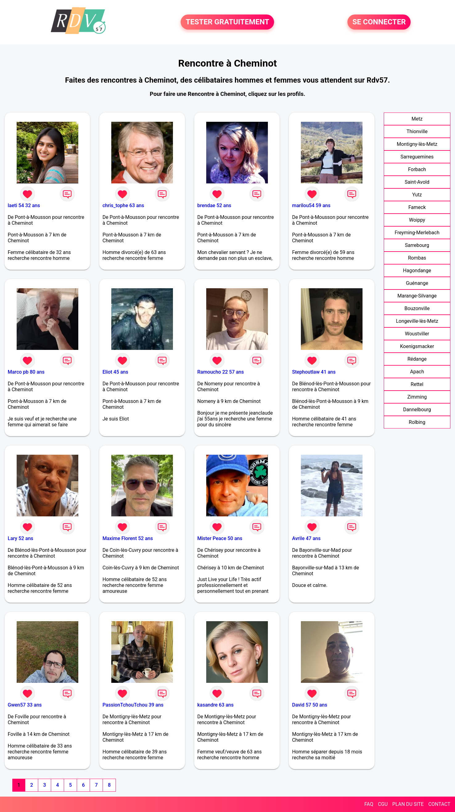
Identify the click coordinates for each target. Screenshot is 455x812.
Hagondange (417, 270)
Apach (417, 372)
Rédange (417, 359)
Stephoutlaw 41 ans (313, 372)
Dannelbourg (417, 409)
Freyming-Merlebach (417, 233)
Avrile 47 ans (306, 538)
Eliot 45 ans (115, 372)
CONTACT (439, 804)
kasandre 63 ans (215, 705)
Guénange (417, 283)
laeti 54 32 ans (24, 205)
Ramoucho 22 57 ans (220, 372)
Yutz (417, 195)
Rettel (417, 384)
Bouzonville (417, 308)
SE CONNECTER (379, 22)
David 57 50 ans (309, 705)
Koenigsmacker (417, 346)
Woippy (417, 220)
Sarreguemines (416, 157)
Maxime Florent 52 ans (127, 538)
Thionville (417, 131)
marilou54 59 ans (311, 205)
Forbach (417, 169)
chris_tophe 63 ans (123, 205)
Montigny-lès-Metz (417, 144)
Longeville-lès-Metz (417, 321)
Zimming (417, 397)
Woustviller (417, 334)
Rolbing (417, 422)
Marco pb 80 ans (26, 372)
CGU (383, 804)
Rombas (417, 258)
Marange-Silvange (417, 296)
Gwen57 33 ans (25, 705)
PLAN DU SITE (408, 804)
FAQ (368, 804)
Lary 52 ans (20, 538)
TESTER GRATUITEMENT (227, 22)
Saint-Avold (417, 182)
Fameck (417, 207)
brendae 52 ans (214, 205)
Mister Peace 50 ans (219, 538)
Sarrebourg (417, 245)
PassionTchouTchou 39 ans (132, 705)
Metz (417, 119)
